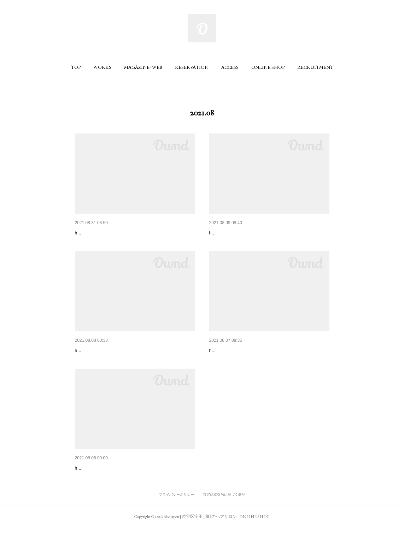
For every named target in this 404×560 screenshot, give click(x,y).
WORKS (102, 67)
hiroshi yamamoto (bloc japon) (103, 243)
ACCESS (230, 67)
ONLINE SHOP (268, 67)
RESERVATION (192, 67)
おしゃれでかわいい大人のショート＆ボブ (256, 361)
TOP (76, 67)
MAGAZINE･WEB (143, 67)
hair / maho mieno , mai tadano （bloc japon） (118, 500)
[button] (76, 67)
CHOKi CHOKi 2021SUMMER (108, 361)
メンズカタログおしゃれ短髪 (241, 233)
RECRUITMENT (315, 67)
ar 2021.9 (85, 233)
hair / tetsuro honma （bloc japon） (108, 371)
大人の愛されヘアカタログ (104, 489)
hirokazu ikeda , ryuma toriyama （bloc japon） (253, 243)
